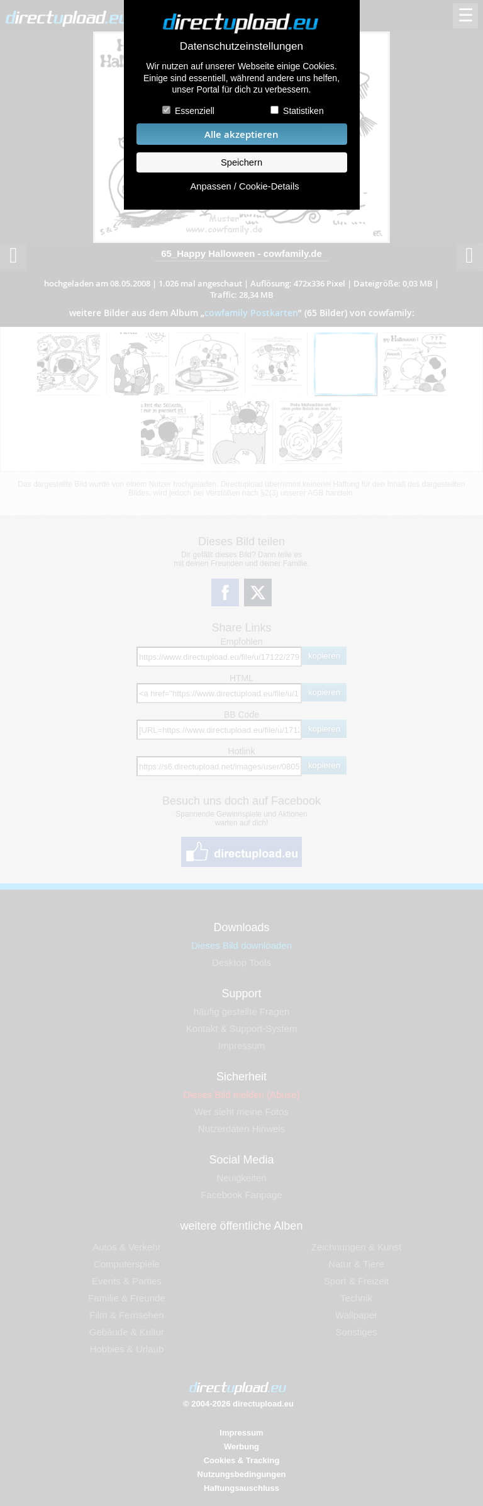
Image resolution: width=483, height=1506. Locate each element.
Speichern (241, 162)
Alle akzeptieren (241, 134)
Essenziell (194, 111)
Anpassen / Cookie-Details (244, 186)
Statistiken (303, 111)
